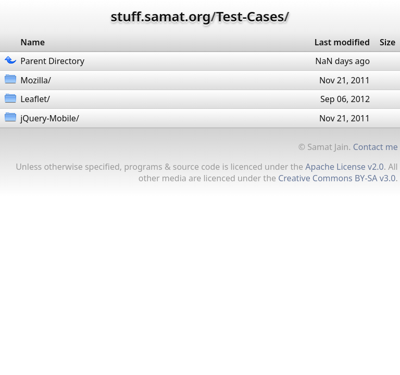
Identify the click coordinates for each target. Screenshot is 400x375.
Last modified (342, 42)
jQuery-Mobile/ (49, 118)
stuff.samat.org (161, 16)
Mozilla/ (35, 80)
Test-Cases (250, 16)
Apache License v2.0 (344, 166)
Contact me (375, 147)
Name (32, 42)
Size (387, 42)
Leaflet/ (35, 99)
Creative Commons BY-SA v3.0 (336, 178)
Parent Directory (52, 61)
